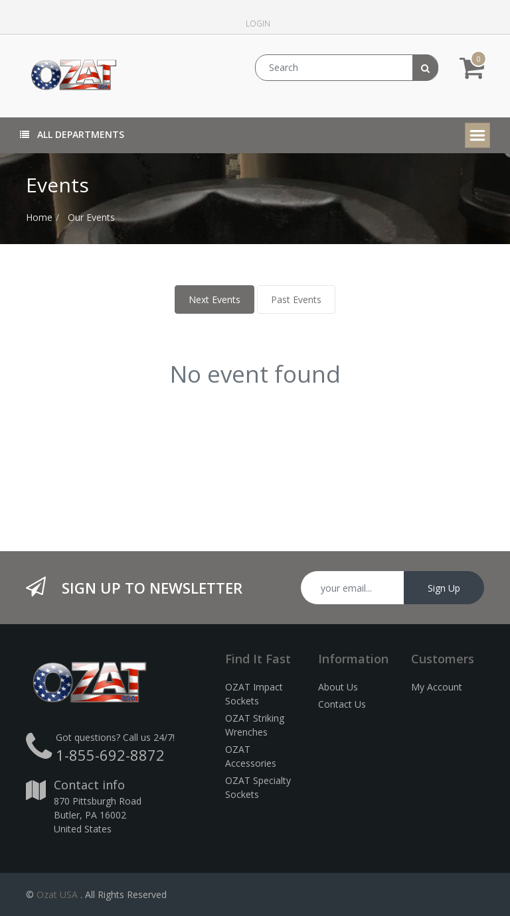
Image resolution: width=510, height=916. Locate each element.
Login (258, 23)
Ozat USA (57, 894)
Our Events (91, 217)
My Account (436, 687)
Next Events (214, 299)
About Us (338, 687)
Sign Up (444, 588)
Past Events (296, 299)
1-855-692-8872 (110, 755)
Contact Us (342, 704)
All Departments (72, 134)
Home (39, 217)
